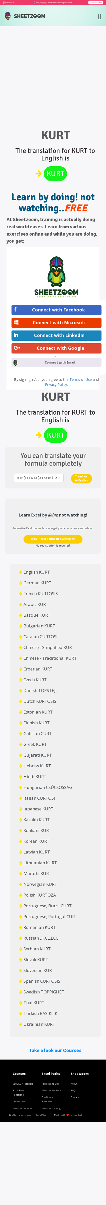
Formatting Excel (51, 1083)
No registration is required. (53, 546)
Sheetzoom (25, 1115)
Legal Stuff (41, 1115)
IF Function (19, 1101)
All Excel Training (51, 1108)
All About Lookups (51, 1090)
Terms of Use (81, 379)
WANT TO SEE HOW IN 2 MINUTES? (53, 539)
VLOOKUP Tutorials (23, 1083)
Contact (75, 1097)
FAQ (73, 1090)
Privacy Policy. (56, 384)
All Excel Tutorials (22, 1108)
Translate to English (81, 478)
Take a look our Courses (55, 1050)
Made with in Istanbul (68, 1115)
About (74, 1083)
